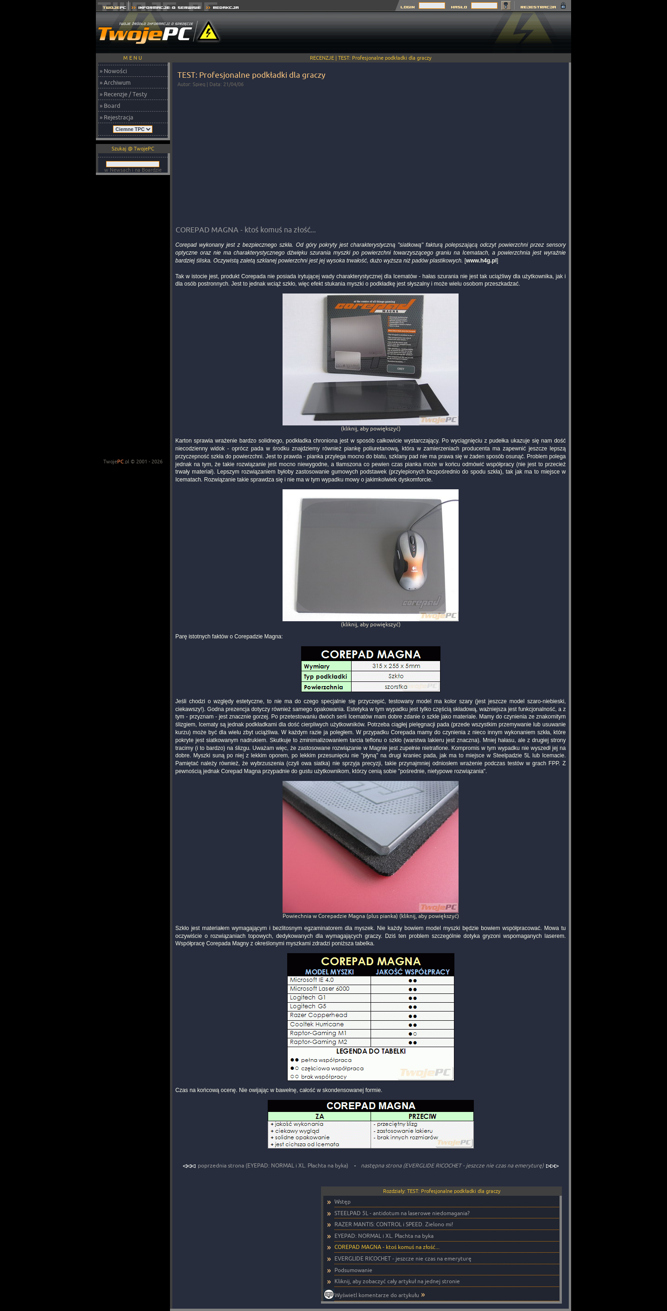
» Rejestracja (116, 117)
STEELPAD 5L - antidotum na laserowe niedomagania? (402, 1213)
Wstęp (342, 1202)
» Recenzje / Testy (123, 94)
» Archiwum (115, 82)
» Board (110, 105)
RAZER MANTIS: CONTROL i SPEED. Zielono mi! (393, 1224)
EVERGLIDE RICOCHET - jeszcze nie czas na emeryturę (403, 1258)
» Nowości (113, 71)
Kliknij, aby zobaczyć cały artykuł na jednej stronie (397, 1281)
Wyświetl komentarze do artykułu (376, 1295)
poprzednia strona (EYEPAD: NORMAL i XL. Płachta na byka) (266, 1165)
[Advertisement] (402, 32)
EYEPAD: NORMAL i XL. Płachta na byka (384, 1236)
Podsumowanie (353, 1270)
